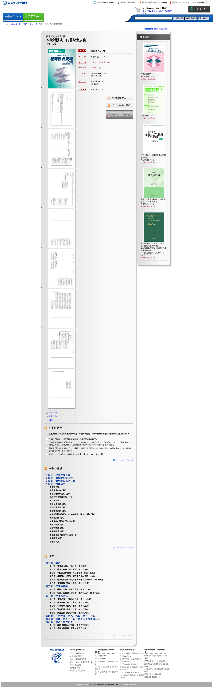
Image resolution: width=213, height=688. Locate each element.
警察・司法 (28, 24)
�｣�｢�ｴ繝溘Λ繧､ (78, 671)
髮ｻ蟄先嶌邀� (76, 665)
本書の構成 (52, 416)
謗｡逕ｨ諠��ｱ (101, 659)
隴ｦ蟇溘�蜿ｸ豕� (77, 653)
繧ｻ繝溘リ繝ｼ (75, 668)
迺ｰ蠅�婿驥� (125, 656)
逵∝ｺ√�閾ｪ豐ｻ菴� (78, 659)
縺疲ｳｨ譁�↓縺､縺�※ (106, 2)
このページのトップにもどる (123, 460)
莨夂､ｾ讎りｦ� (101, 656)
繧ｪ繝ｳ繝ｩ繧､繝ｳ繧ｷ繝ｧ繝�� (154, 2)
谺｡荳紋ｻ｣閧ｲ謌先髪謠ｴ (129, 664)
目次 (50, 420)
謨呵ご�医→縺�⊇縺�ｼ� (81, 662)
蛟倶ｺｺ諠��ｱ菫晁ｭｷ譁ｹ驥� (131, 653)
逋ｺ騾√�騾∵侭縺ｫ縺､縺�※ (156, 661)
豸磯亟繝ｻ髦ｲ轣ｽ (77, 656)
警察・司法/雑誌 (160, 29)
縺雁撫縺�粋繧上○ (202, 2)
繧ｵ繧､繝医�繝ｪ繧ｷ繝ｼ (129, 672)
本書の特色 (52, 412)
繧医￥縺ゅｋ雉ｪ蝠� (180, 2)
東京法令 (13, 24)
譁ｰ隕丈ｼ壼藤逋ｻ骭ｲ (128, 2)
